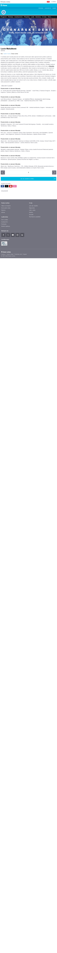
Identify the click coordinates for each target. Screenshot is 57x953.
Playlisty (27, 17)
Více (50, 17)
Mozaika (51, 123)
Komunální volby (5, 623)
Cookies (3, 670)
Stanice (3, 626)
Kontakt (31, 630)
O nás (44, 17)
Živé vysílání (4, 635)
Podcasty (3, 640)
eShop (3, 628)
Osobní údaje (10, 670)
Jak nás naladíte (33, 621)
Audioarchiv (48, 8)
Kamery (54, 8)
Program (41, 8)
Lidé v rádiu (32, 626)
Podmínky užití (18, 670)
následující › (54, 541)
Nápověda (32, 623)
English (25, 670)
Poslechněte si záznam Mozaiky (10, 176)
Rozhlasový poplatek (34, 632)
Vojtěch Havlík (6, 110)
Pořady (10, 17)
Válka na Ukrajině (5, 621)
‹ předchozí (3, 541)
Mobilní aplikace (5, 642)
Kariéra (31, 628)
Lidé (32, 17)
